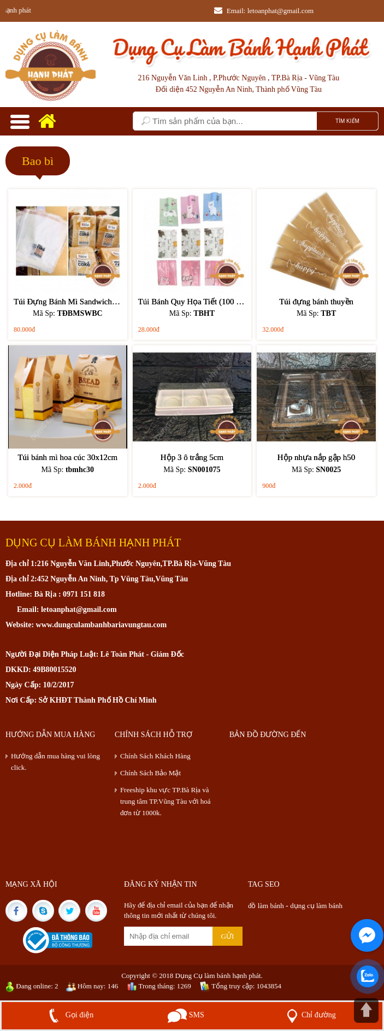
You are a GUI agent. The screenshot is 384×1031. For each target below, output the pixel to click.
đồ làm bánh (267, 906)
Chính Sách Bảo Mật (150, 773)
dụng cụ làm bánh (316, 906)
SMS (186, 1015)
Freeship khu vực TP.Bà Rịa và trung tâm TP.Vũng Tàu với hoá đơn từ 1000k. (165, 801)
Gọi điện (68, 1015)
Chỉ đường (309, 1015)
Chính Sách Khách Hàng (155, 756)
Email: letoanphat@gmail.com (264, 10)
